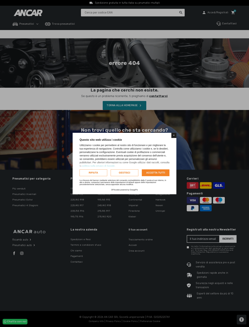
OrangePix (134, 190)
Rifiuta (93, 172)
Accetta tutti (155, 172)
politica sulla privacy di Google (98, 166)
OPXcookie (115, 190)
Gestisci (124, 172)
